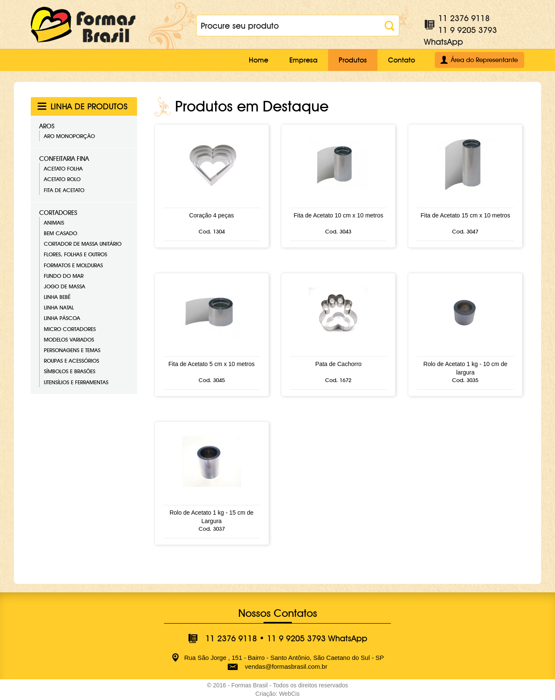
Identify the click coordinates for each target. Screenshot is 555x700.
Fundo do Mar (64, 275)
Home (258, 60)
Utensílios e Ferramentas (76, 382)
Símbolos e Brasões (69, 371)
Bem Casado (60, 233)
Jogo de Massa (64, 286)
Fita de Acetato (64, 190)
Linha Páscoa (62, 318)
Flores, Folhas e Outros (75, 254)
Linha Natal (59, 307)
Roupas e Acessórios (71, 360)
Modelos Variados (69, 339)
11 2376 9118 (464, 18)
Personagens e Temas (72, 350)
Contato (401, 60)
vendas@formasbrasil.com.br (286, 666)
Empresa (303, 60)
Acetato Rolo (62, 179)
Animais (54, 222)
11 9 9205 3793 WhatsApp (317, 638)
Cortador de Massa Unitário (82, 243)
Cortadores (58, 213)
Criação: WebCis (278, 693)
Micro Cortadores (70, 329)
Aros (46, 126)
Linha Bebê (57, 296)
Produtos (353, 60)
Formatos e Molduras (73, 265)
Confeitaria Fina (64, 159)
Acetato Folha (63, 168)
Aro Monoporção (69, 136)
